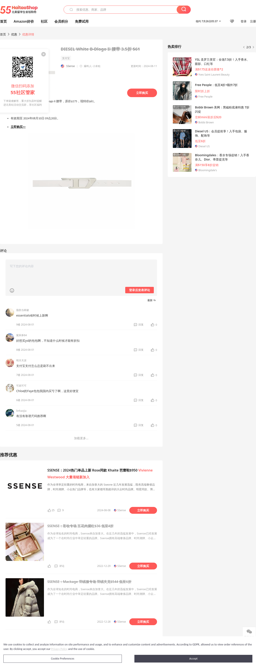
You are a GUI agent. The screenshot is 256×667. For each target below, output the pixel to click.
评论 (61, 566)
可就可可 (21, 385)
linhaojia (21, 411)
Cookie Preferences (62, 658)
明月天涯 (21, 360)
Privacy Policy (59, 649)
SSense (70, 66)
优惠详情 (28, 34)
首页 (3, 34)
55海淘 (19, 10)
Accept (193, 658)
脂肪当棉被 (22, 310)
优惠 (14, 34)
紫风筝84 (21, 335)
